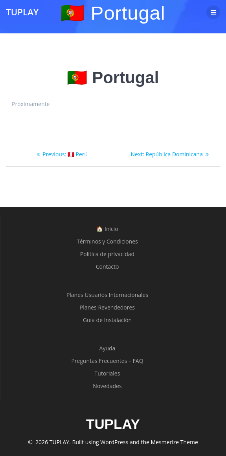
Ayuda (107, 348)
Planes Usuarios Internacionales (107, 295)
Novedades (107, 386)
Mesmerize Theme (174, 442)
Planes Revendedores (107, 307)
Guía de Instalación (107, 320)
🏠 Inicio (107, 229)
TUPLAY (22, 12)
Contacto (107, 266)
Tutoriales (107, 373)
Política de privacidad (107, 254)
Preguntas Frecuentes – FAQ (107, 360)
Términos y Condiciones (107, 241)
